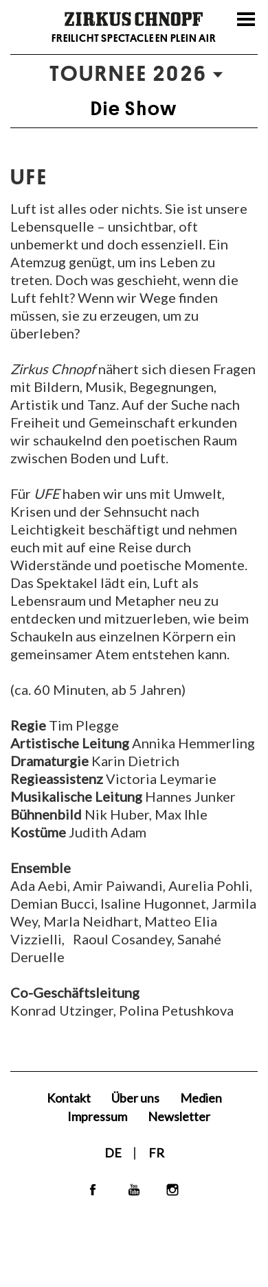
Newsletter (179, 1116)
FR (156, 1152)
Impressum (97, 1116)
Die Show (134, 108)
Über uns (135, 1097)
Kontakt (69, 1097)
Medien (201, 1097)
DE (114, 1152)
